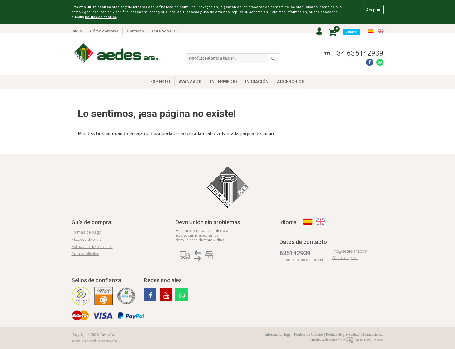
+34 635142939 (358, 53)
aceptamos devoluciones (197, 237)
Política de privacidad (342, 334)
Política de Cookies (308, 334)
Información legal (278, 334)
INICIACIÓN (257, 81)
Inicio (77, 31)
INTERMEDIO (223, 81)
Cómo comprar (104, 31)
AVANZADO (190, 81)
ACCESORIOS (290, 81)
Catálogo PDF (164, 31)
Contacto (135, 31)
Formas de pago (86, 232)
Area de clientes (85, 253)
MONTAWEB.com (364, 340)
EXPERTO (160, 81)
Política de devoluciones (92, 246)
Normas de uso (372, 334)
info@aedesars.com (349, 251)
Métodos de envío (86, 239)
